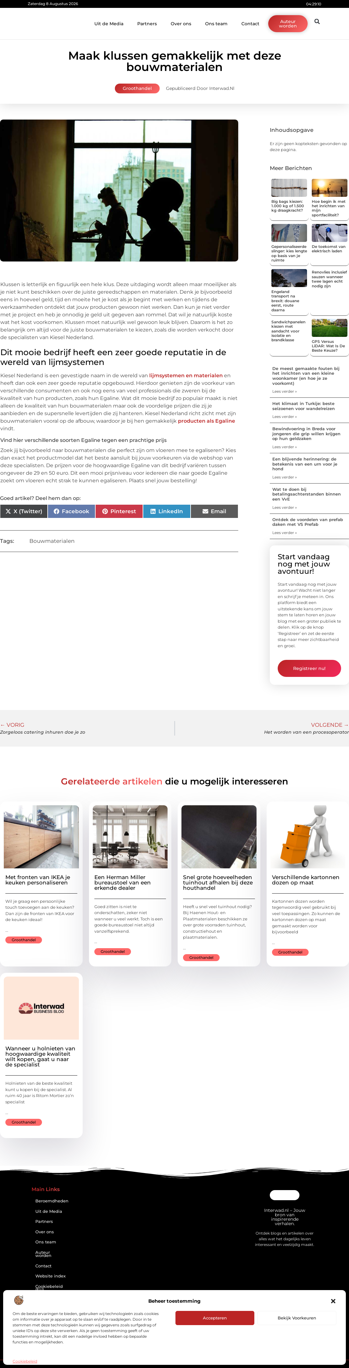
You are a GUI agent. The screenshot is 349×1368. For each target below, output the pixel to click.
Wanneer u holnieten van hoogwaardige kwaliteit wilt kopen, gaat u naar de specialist (40, 1056)
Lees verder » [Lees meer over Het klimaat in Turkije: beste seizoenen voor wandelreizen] (284, 416)
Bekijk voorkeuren (297, 1317)
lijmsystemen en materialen (186, 376)
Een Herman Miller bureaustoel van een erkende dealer (122, 882)
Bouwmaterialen (51, 541)
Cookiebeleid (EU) (49, 1288)
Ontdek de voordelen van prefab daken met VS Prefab (307, 522)
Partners (147, 23)
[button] (333, 1301)
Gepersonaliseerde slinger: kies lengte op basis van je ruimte (289, 253)
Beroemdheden (51, 1201)
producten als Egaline (206, 421)
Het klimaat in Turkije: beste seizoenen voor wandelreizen (303, 406)
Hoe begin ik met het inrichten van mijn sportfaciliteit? (329, 208)
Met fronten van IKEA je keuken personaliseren (37, 880)
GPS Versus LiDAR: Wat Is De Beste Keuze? (328, 346)
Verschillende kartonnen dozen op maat (306, 880)
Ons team (216, 23)
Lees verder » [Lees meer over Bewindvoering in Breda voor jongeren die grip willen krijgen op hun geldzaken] (284, 446)
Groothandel (137, 88)
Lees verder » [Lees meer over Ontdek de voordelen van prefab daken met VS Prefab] (284, 532)
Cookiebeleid (25, 1361)
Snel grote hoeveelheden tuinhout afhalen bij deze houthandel (218, 882)
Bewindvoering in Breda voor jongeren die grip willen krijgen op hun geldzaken (306, 433)
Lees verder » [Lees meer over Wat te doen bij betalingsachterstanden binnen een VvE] (284, 507)
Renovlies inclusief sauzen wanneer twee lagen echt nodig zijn (329, 279)
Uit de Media (108, 23)
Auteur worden (43, 1254)
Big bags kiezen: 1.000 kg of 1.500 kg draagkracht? (287, 206)
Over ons (181, 23)
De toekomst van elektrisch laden (329, 248)
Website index (50, 1276)
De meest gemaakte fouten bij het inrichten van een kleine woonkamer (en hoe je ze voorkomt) (306, 376)
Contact (250, 23)
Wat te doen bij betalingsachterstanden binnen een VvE (306, 494)
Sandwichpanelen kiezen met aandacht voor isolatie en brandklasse (288, 331)
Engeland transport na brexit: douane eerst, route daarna (285, 300)
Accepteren (215, 1317)
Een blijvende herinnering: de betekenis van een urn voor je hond (304, 463)
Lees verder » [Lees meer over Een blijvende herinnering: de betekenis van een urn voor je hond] (284, 477)
